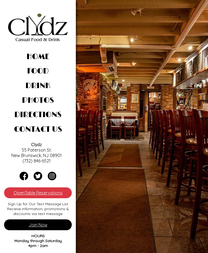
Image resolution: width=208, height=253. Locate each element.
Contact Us (38, 129)
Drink (37, 86)
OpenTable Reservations (38, 193)
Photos (38, 100)
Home (38, 57)
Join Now (38, 225)
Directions (37, 115)
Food (38, 71)
